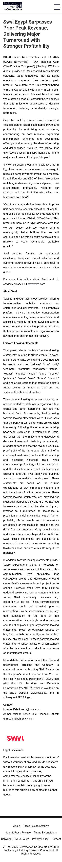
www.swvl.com (36, 284)
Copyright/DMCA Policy (15, 839)
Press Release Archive (36, 826)
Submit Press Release (18, 832)
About (16, 826)
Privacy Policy (40, 839)
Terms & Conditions (45, 832)
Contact (56, 839)
